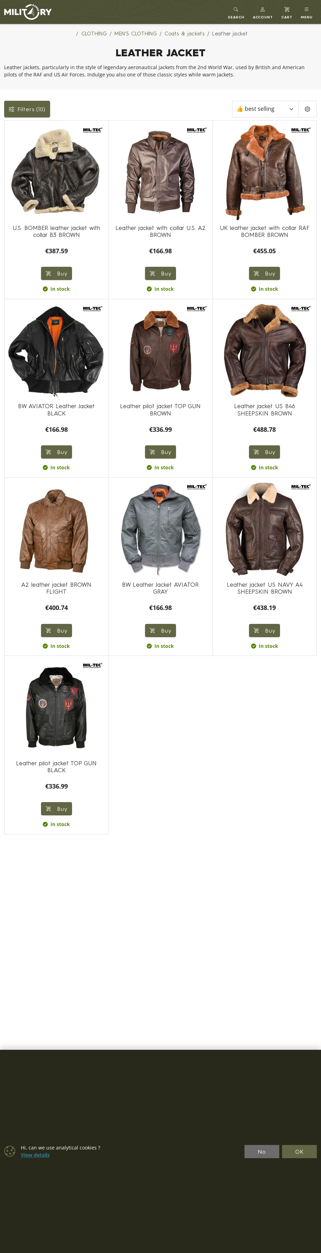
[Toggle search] (236, 12)
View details (35, 1155)
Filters (27, 109)
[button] (263, 12)
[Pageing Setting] (307, 109)
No (262, 1151)
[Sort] (265, 109)
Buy (56, 273)
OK (299, 1151)
